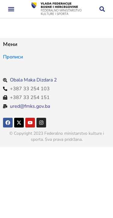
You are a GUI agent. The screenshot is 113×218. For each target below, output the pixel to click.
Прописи (13, 57)
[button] (11, 9)
